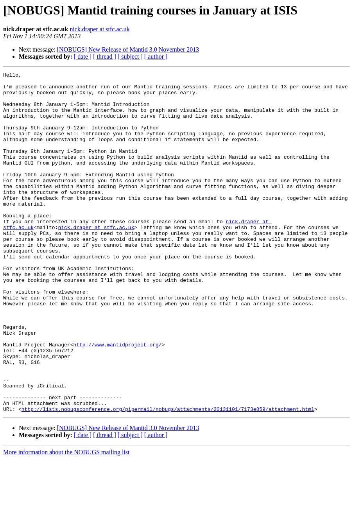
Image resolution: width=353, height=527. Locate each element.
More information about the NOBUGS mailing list (66, 520)
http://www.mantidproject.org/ (117, 399)
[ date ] (82, 56)
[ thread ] (104, 56)
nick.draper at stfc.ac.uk (99, 29)
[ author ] (156, 56)
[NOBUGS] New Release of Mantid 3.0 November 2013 (128, 49)
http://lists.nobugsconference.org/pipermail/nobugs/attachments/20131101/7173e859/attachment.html (168, 476)
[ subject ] (130, 56)
